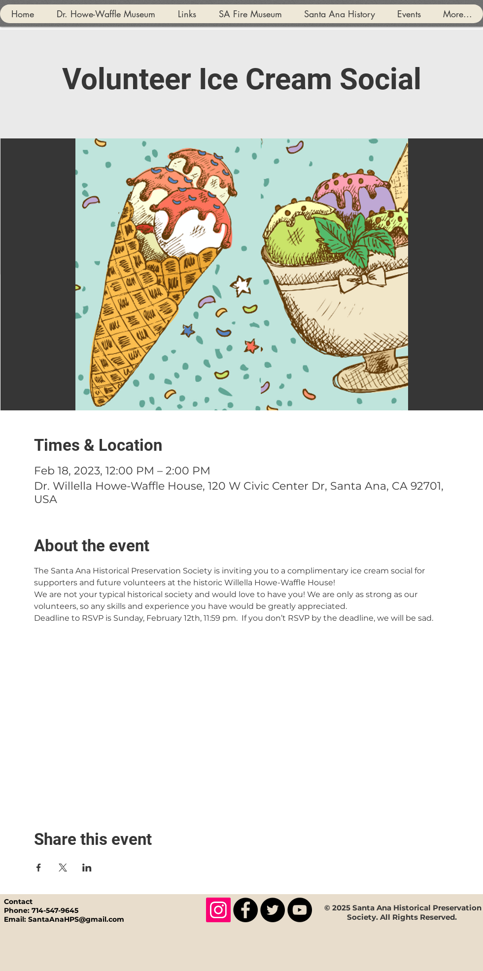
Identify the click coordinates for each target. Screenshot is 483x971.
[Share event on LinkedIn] (87, 867)
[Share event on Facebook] (38, 867)
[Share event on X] (63, 867)
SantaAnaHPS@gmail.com (76, 919)
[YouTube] (299, 910)
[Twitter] (272, 910)
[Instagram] (218, 910)
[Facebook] (245, 910)
